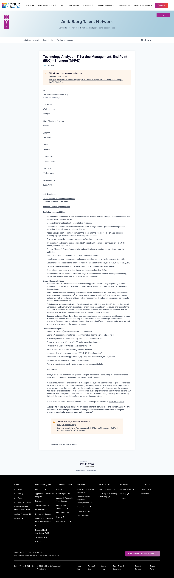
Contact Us (146, 489)
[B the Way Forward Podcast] (32, 565)
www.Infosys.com (116, 401)
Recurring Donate (63, 493)
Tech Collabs (41, 537)
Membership (41, 509)
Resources (124, 5)
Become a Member (143, 5)
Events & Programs (47, 5)
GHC (38, 542)
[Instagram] (6, 17)
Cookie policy (91, 470)
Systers (60, 517)
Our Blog (124, 493)
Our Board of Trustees (22, 502)
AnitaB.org (41, 568)
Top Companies (84, 515)
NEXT (37, 526)
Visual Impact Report (85, 511)
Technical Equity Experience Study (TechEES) (84, 499)
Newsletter (146, 493)
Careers (18, 518)
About (30, 5)
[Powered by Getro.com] (87, 464)
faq (163, 15)
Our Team (18, 498)
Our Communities (63, 512)
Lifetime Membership (43, 514)
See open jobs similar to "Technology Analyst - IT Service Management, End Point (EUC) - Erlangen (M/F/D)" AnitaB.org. (86, 81)
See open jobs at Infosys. (58, 76)
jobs (48, 40)
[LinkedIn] (6, 26)
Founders (39, 501)
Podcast (124, 498)
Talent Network (42, 505)
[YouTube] (24, 565)
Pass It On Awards (106, 489)
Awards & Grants (106, 5)
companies (65, 40)
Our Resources (127, 489)
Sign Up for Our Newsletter (142, 553)
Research (88, 5)
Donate (59, 489)
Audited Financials (22, 514)
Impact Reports (84, 507)
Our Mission (18, 489)
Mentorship (41, 489)
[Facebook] (6, 22)
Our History (18, 493)
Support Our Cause (70, 5)
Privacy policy (80, 470)
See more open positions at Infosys (64, 444)
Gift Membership (64, 521)
